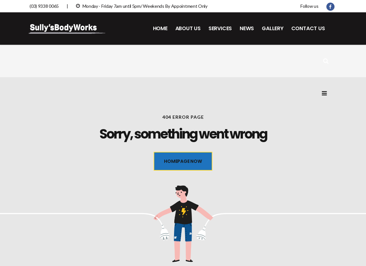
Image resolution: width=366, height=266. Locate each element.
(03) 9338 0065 (44, 6)
